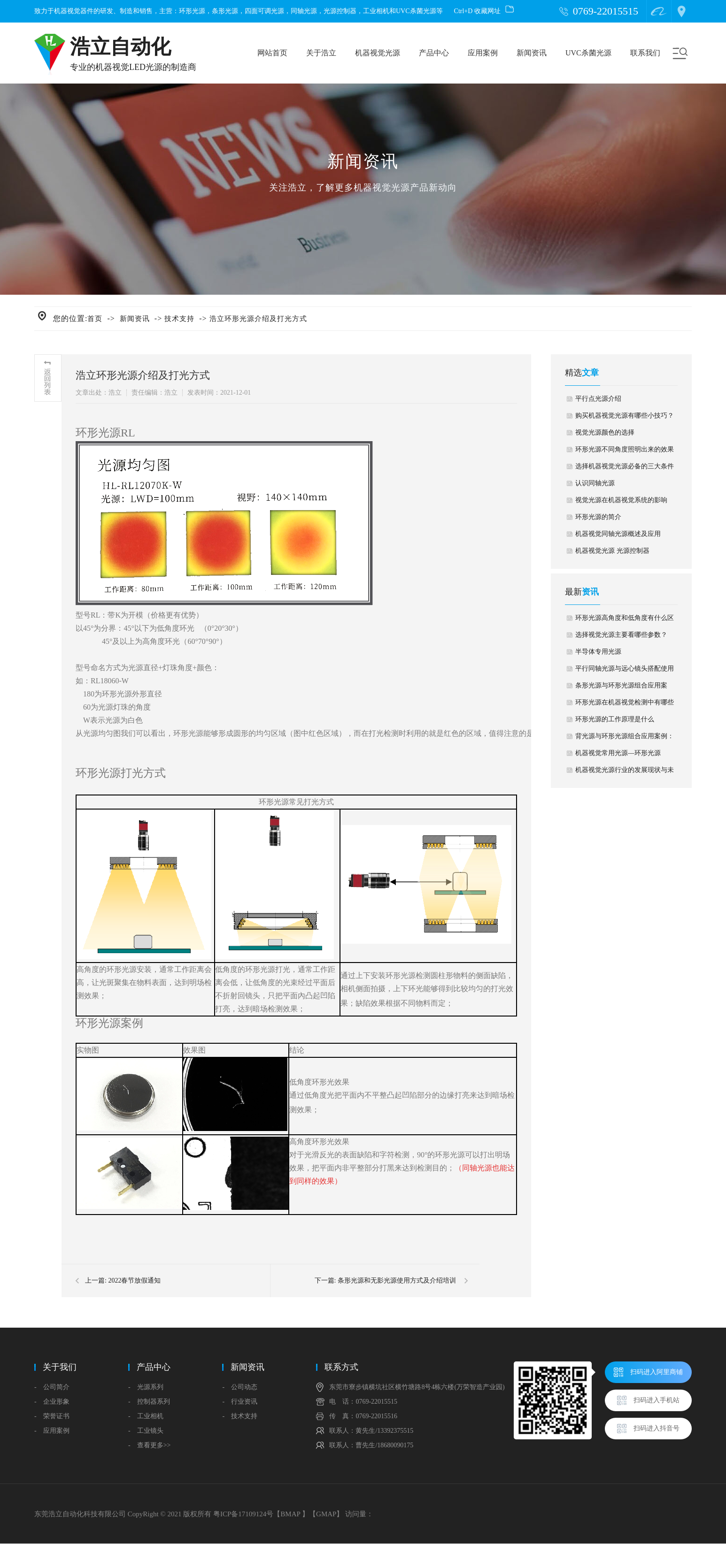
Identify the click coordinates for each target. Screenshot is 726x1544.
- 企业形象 (52, 1401)
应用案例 (483, 53)
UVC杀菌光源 (588, 53)
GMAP (326, 1514)
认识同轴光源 (595, 483)
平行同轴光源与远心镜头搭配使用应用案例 (624, 671)
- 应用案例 (52, 1430)
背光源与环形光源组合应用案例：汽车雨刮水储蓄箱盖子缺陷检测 (624, 739)
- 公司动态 (239, 1387)
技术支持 (179, 318)
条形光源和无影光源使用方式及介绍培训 (397, 1280)
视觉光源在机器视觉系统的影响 (621, 500)
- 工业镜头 (145, 1430)
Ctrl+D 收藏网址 (484, 11)
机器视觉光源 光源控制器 (612, 550)
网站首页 (272, 53)
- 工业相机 (145, 1416)
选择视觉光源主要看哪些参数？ (621, 634)
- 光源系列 (145, 1387)
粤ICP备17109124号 (243, 1514)
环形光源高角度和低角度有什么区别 (624, 620)
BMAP (290, 1514)
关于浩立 (321, 53)
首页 (94, 318)
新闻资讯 (532, 53)
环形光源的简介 (598, 516)
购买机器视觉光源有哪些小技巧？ (624, 415)
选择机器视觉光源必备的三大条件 (624, 466)
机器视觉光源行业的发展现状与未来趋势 (624, 772)
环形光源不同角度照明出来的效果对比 (624, 452)
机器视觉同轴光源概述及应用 (618, 533)
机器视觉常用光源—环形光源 (618, 753)
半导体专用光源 (598, 651)
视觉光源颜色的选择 (604, 432)
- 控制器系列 (149, 1401)
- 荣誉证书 (52, 1416)
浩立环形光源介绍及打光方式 (258, 318)
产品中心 (434, 53)
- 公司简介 (52, 1387)
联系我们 (645, 53)
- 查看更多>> (149, 1445)
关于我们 (60, 1367)
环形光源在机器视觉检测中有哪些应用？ (624, 705)
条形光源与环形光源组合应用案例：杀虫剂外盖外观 (621, 688)
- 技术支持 (239, 1416)
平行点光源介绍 (598, 398)
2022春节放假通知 (134, 1280)
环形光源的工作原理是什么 (614, 719)
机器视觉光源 (377, 53)
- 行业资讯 (239, 1401)
